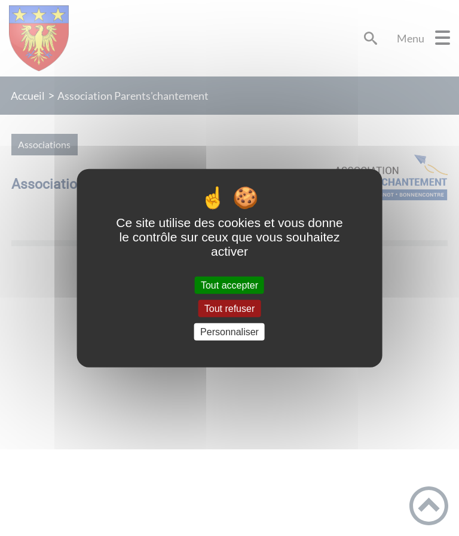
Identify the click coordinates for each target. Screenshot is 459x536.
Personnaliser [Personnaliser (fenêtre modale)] (229, 332)
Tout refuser (229, 308)
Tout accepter (229, 285)
